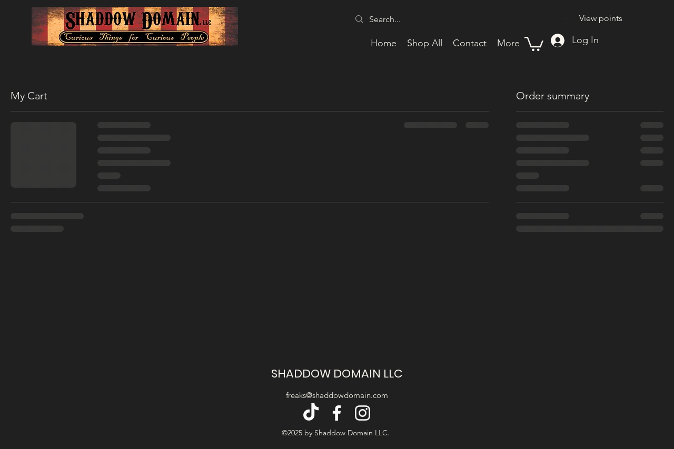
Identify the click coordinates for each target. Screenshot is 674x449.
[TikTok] (311, 413)
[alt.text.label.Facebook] (336, 413)
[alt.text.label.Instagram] (362, 413)
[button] (533, 43)
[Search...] (428, 19)
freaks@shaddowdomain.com (337, 395)
